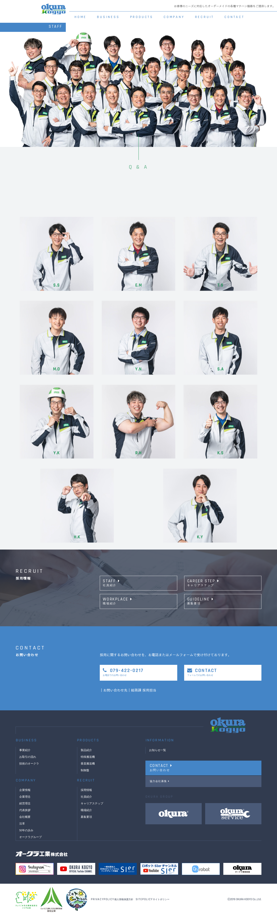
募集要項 (87, 826)
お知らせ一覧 (158, 759)
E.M (138, 575)
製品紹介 (87, 759)
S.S (56, 575)
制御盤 (85, 779)
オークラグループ (31, 846)
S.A (220, 659)
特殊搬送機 (88, 766)
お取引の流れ (28, 766)
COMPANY (174, 17)
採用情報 (87, 799)
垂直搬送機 (88, 772)
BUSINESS (108, 17)
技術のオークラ (29, 772)
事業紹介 (25, 759)
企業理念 (25, 805)
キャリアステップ (93, 812)
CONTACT (234, 17)
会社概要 (25, 826)
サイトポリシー (152, 908)
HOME (80, 17)
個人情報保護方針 (112, 908)
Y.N (138, 659)
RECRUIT (204, 17)
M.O (56, 659)
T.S (220, 575)
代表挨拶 (25, 819)
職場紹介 (87, 819)
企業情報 (25, 799)
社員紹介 (87, 805)
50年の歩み (26, 839)
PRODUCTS (141, 17)
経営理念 (25, 812)
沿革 (22, 832)
